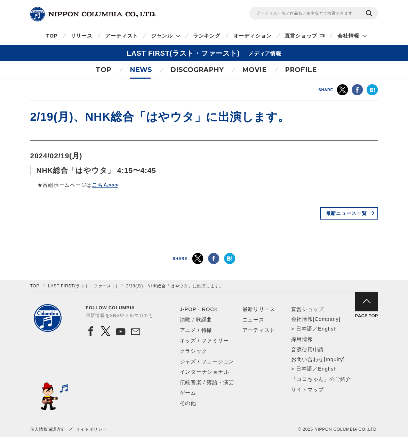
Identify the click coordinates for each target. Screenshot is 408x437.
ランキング (207, 36)
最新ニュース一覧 (346, 213)
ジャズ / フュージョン (207, 361)
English (327, 329)
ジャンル (162, 36)
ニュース (253, 320)
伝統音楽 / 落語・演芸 (207, 382)
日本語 (304, 329)
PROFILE (301, 70)
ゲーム (188, 393)
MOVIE (254, 70)
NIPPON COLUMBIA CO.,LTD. (92, 14)
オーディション (252, 36)
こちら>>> (105, 185)
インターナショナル (204, 372)
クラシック (193, 351)
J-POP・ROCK (199, 309)
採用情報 (302, 339)
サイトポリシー (91, 429)
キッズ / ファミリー (204, 340)
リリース (82, 36)
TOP (52, 36)
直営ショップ (301, 36)
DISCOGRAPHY (197, 70)
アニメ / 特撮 (196, 330)
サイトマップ (307, 389)
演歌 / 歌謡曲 (196, 320)
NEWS (141, 70)
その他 (188, 403)
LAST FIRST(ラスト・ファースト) (83, 286)
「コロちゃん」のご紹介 (321, 379)
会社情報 (348, 36)
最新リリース (258, 309)
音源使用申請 (307, 349)
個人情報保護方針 (48, 429)
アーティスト (121, 36)
